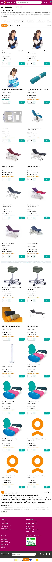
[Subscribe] (34, 554)
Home (2, 7)
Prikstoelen (40, 21)
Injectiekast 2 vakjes (7, 127)
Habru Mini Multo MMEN (7, 205)
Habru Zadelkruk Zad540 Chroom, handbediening (35, 288)
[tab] (13, 520)
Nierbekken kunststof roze (33, 401)
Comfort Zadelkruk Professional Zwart (36, 438)
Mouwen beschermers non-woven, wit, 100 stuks (37, 51)
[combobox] (29, 2)
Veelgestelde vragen (30, 531)
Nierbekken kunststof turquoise (9, 438)
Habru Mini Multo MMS (32, 243)
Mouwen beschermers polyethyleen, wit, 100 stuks (12, 90)
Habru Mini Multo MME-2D (8, 243)
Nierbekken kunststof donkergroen (35, 364)
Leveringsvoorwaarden (6, 542)
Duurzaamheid (4, 539)
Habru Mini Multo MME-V (8, 166)
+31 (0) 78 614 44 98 (6, 525)
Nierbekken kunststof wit (8, 401)
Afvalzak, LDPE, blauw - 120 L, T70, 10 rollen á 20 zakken (37, 90)
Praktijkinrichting (9, 7)
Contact (27, 533)
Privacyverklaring (4, 544)
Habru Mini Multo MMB (32, 326)
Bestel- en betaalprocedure (31, 523)
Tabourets (31, 21)
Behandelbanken (6, 21)
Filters (4, 25)
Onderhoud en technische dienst (32, 529)
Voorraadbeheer (29, 525)
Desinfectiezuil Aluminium (8, 364)
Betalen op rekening (30, 526)
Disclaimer (3, 546)
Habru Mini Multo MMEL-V (33, 166)
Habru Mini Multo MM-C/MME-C (34, 127)
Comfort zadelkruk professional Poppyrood (37, 475)
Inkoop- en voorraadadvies (31, 521)
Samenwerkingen (4, 541)
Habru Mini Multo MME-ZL (33, 205)
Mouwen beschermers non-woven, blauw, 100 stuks (12, 51)
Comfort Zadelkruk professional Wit (10, 475)
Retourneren (28, 528)
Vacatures (3, 547)
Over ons (3, 538)
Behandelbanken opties (19, 21)
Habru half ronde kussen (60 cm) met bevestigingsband (11, 327)
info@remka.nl (5, 526)
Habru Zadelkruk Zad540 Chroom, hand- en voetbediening (12, 288)
